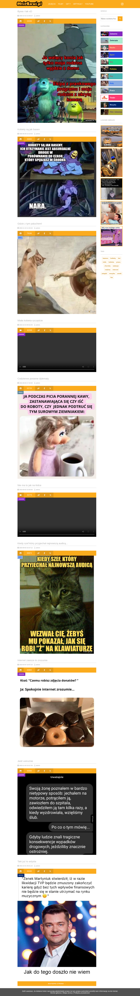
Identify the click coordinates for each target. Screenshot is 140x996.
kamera (105, 258)
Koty (20, 237)
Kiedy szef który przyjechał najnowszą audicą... (43, 543)
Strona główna (55, 993)
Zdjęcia (52, 4)
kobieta (111, 262)
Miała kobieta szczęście (30, 320)
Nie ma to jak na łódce (29, 485)
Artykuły (77, 4)
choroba (107, 266)
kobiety (113, 258)
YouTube (89, 4)
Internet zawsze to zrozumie (32, 660)
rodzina (107, 270)
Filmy (60, 4)
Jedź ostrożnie (25, 761)
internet (115, 270)
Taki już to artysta (27, 861)
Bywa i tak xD (25, 11)
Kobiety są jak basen (29, 129)
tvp (111, 277)
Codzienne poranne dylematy (33, 378)
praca (118, 262)
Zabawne (21, 25)
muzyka (112, 273)
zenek (119, 273)
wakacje (116, 266)
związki (104, 273)
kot (119, 258)
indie (104, 262)
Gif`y (68, 4)
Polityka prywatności (82, 993)
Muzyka (21, 875)
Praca (21, 392)
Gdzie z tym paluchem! (30, 223)
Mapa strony (68, 993)
